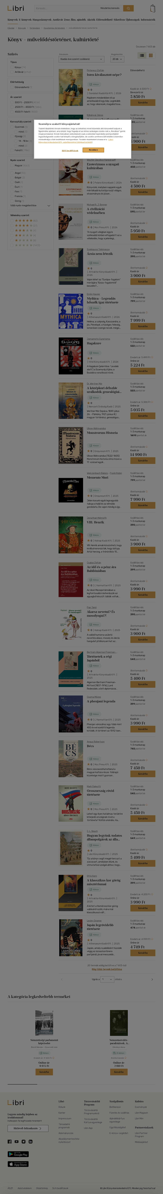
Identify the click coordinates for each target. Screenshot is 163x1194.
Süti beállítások (70, 151)
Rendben (93, 150)
